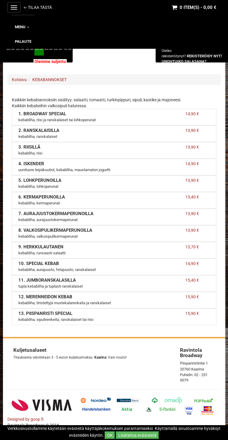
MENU (22, 27)
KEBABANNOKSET (49, 79)
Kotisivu (19, 79)
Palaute (23, 41)
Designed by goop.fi (25, 419)
